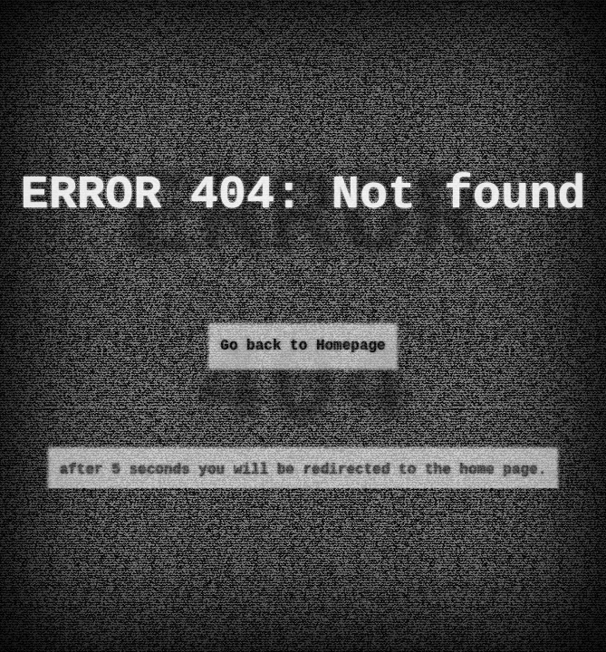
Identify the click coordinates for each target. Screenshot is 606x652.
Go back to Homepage (302, 346)
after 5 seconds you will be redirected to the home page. (303, 470)
